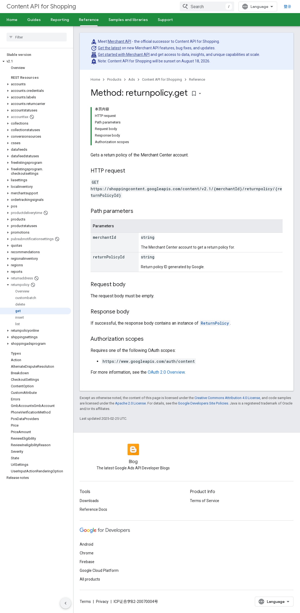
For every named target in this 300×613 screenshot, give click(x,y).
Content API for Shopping (41, 6)
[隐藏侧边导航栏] (65, 603)
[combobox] (207, 6)
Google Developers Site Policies (203, 403)
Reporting (60, 19)
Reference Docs (93, 509)
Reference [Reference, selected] (89, 19)
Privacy (102, 601)
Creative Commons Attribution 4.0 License (227, 398)
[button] (35, 61)
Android (86, 544)
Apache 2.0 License (130, 403)
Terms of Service (204, 501)
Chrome (87, 553)
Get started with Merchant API (124, 54)
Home (12, 19)
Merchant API (119, 41)
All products (90, 579)
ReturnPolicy (215, 323)
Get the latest (109, 48)
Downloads (89, 501)
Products (114, 79)
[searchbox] (37, 37)
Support (165, 19)
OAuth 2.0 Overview (166, 372)
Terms (85, 601)
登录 (287, 6)
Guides (34, 19)
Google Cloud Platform (99, 570)
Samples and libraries (128, 19)
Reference (197, 79)
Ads (131, 79)
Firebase (87, 562)
